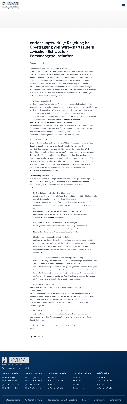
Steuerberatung (13, 400)
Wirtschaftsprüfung (33, 400)
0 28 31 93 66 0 (35, 384)
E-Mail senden (11, 388)
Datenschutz (115, 400)
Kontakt (85, 400)
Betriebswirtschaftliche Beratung (62, 400)
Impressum (99, 400)
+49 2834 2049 (12, 384)
